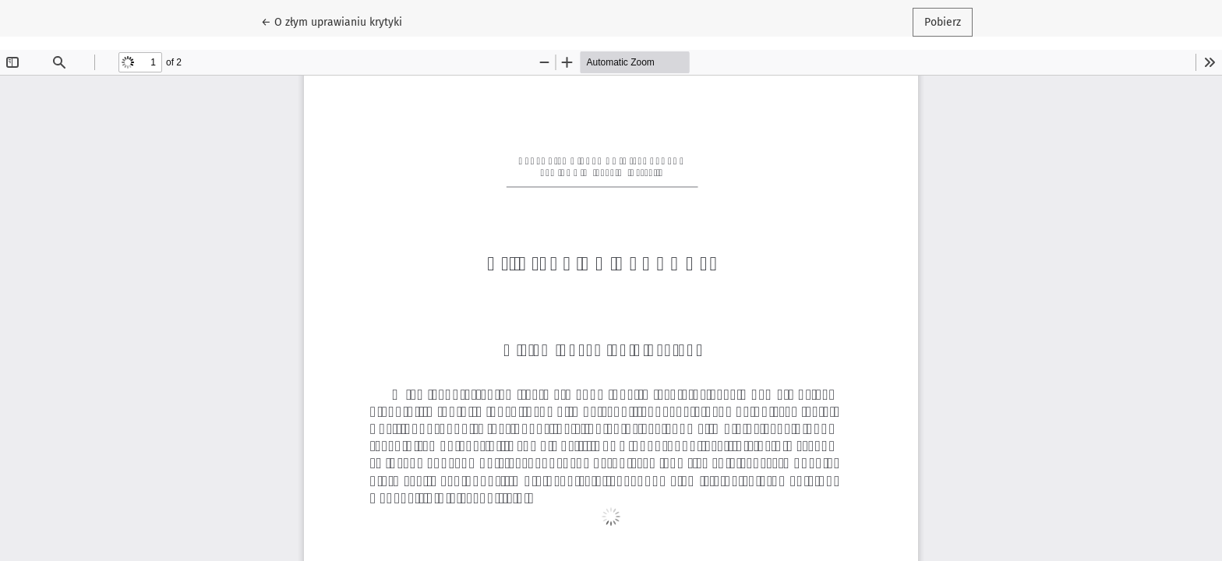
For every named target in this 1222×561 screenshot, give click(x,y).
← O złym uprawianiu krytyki (337, 21)
